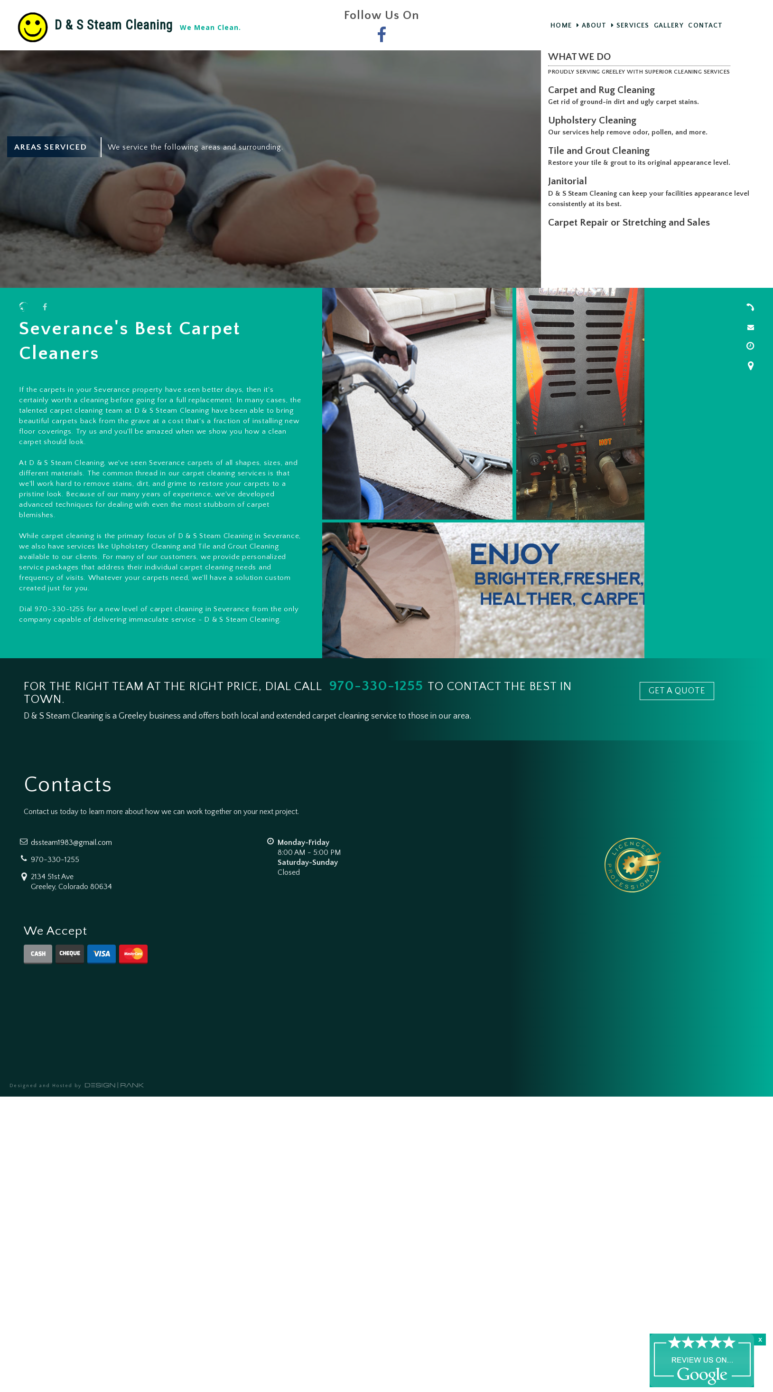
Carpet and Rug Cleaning (603, 90)
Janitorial (569, 181)
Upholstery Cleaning (594, 120)
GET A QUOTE (677, 691)
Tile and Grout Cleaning (601, 150)
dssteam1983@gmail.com (71, 842)
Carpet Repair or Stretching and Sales (631, 222)
